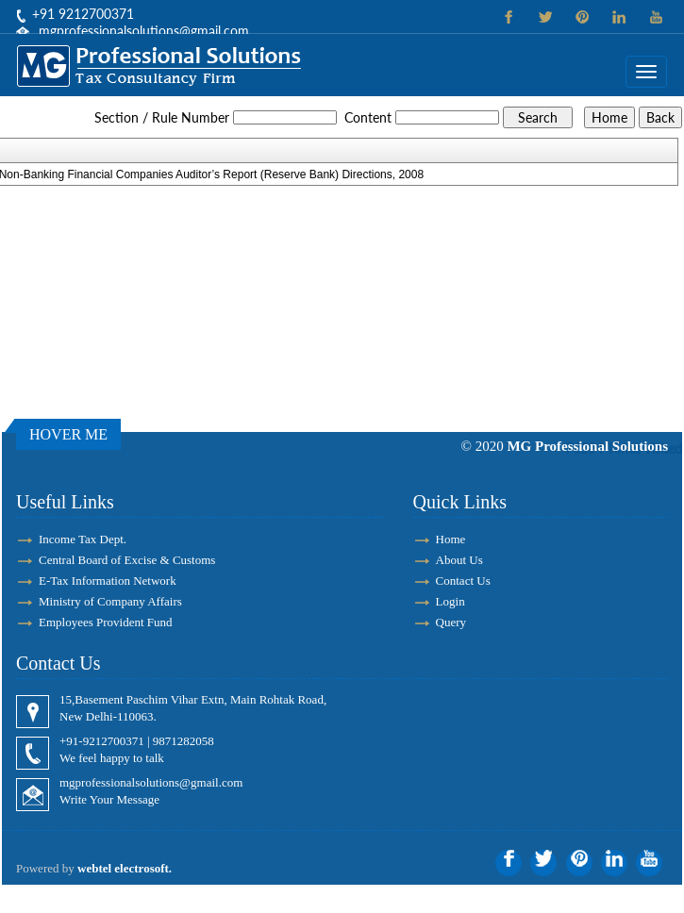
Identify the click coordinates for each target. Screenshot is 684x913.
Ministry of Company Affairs (110, 601)
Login (450, 601)
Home (451, 539)
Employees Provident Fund (106, 622)
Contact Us (463, 580)
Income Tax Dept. (82, 539)
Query (451, 622)
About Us (459, 560)
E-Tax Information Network (107, 580)
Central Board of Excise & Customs (127, 560)
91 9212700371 (87, 14)
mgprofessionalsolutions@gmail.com (144, 31)
